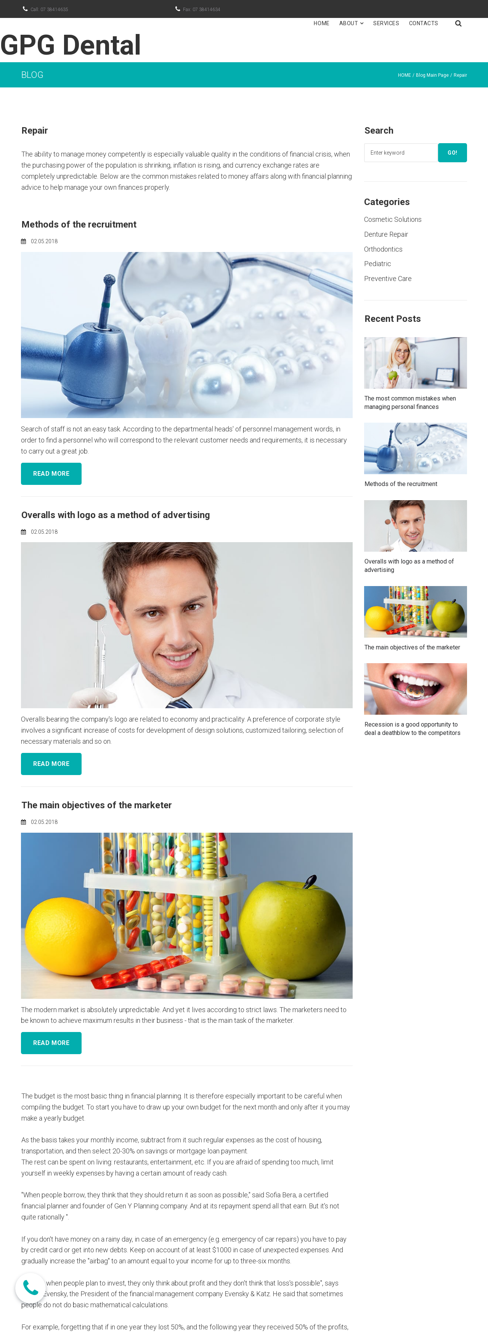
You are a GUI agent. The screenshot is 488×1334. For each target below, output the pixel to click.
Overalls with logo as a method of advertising (115, 515)
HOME (321, 23)
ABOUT (351, 23)
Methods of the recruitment (78, 224)
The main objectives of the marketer (96, 805)
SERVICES (386, 23)
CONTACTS (423, 23)
